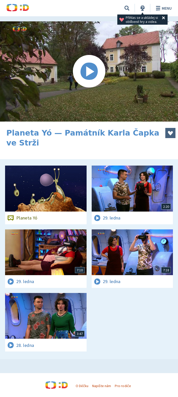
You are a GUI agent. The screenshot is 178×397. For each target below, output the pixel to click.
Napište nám (101, 386)
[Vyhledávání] (127, 8)
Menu (163, 8)
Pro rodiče (123, 386)
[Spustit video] (89, 71)
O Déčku (82, 386)
